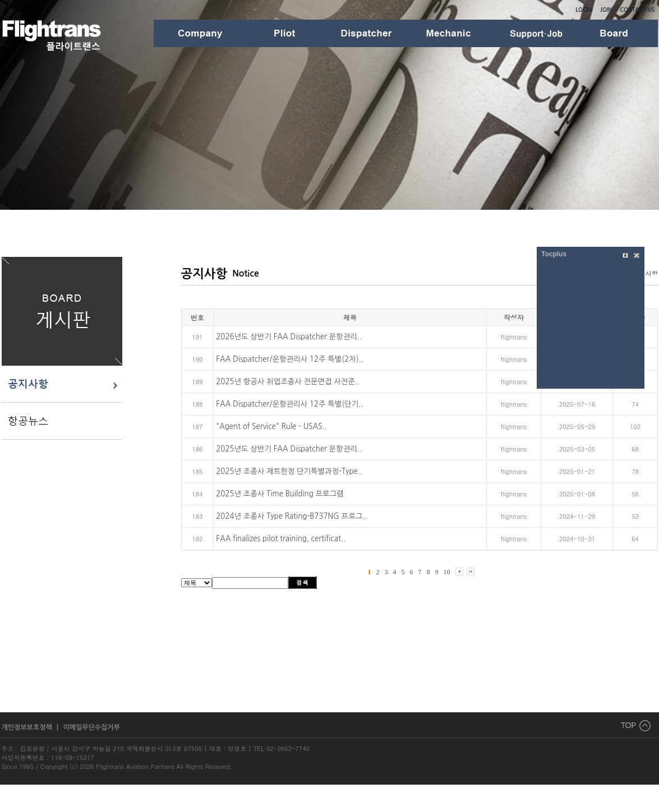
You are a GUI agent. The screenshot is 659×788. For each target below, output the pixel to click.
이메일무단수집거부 (91, 727)
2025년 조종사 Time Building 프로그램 (279, 493)
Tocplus (553, 254)
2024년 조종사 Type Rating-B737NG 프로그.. (291, 516)
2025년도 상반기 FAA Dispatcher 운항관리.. (289, 449)
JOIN (606, 9)
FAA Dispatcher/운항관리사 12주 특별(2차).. (289, 359)
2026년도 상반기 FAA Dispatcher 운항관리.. (289, 336)
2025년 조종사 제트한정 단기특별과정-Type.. (289, 471)
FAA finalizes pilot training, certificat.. (280, 538)
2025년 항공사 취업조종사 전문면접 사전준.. (288, 381)
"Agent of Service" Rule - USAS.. (271, 426)
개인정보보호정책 (28, 727)
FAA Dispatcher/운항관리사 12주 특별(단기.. (289, 404)
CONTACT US (637, 9)
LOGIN (583, 9)
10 (447, 572)
